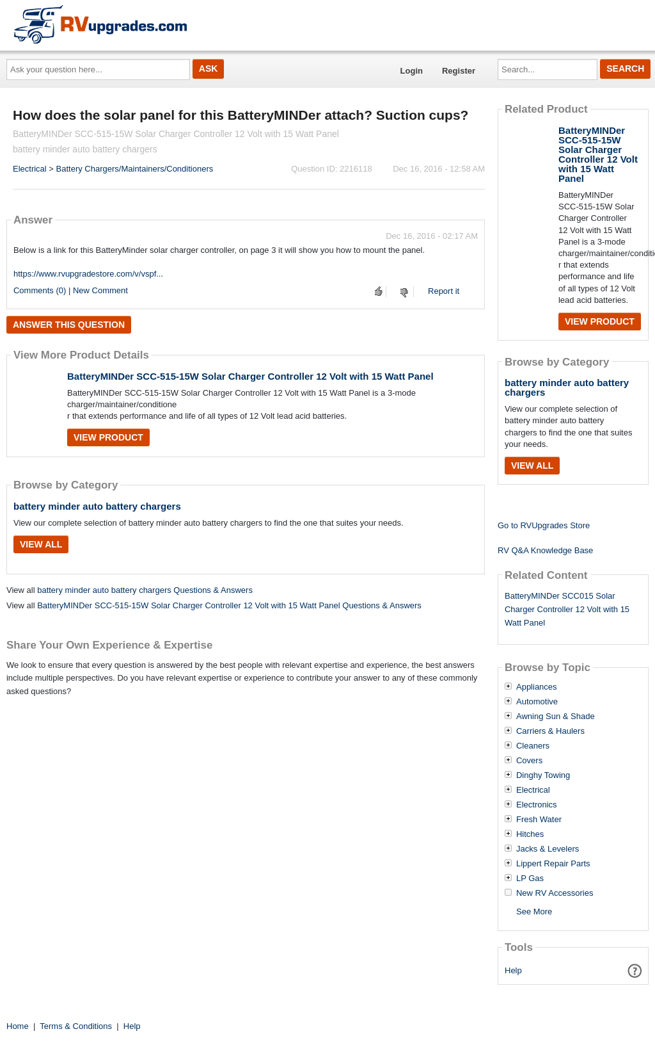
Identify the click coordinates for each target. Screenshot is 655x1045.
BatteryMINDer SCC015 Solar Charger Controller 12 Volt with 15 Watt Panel (567, 609)
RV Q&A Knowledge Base (545, 550)
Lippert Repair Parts (553, 863)
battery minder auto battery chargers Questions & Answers (145, 590)
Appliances (536, 687)
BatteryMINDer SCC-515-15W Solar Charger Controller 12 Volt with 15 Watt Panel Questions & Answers (229, 605)
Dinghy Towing (543, 775)
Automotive (537, 701)
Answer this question (69, 325)
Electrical (30, 169)
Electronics (536, 804)
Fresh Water (539, 819)
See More (534, 911)
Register (458, 71)
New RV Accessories (554, 893)
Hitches (530, 834)
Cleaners (532, 745)
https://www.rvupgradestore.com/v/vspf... (88, 274)
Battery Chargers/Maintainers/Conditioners (135, 169)
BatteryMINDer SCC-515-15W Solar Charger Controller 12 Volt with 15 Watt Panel (250, 376)
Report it (443, 291)
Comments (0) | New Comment (70, 290)
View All (41, 544)
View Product (108, 437)
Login (411, 71)
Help (513, 970)
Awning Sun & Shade (555, 716)
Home (17, 1026)
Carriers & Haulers (550, 731)
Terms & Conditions (76, 1026)
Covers (529, 760)
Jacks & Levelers (547, 849)
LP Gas (530, 878)
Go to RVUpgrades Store (544, 525)
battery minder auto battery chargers (97, 506)
